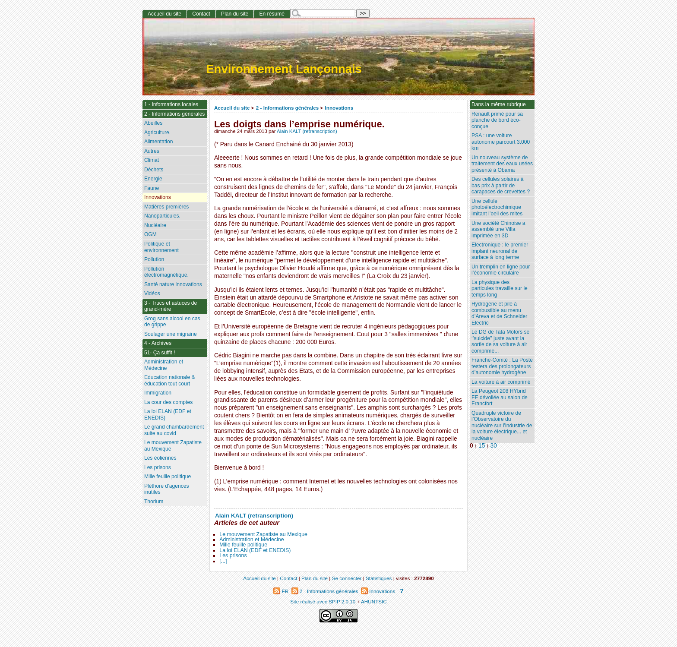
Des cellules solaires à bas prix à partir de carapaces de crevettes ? (500, 185)
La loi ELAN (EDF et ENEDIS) (255, 550)
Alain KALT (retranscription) (307, 131)
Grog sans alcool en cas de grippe (172, 322)
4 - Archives (157, 343)
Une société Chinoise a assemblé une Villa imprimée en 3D (498, 229)
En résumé (271, 14)
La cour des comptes (168, 402)
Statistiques (379, 578)
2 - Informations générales (287, 107)
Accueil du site (232, 107)
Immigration (157, 393)
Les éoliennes (160, 458)
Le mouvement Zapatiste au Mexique (263, 534)
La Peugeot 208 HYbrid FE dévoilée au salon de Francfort (499, 397)
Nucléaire (155, 225)
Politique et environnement (161, 247)
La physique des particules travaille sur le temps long (499, 288)
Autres (151, 151)
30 (493, 445)
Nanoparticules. (162, 216)
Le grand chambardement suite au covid (174, 430)
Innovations (339, 107)
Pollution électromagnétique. (166, 272)
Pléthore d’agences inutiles (166, 489)
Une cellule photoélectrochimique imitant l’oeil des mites (496, 207)
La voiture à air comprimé (500, 382)
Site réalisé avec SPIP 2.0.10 (322, 601)
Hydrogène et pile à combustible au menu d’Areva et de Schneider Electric (499, 313)
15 (481, 445)
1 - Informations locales (171, 104)
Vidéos (152, 293)
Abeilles (153, 123)
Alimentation (158, 142)
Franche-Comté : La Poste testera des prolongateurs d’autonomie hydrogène (502, 366)
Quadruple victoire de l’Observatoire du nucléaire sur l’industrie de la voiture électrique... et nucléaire (501, 425)
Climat (151, 160)
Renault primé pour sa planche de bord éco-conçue (497, 120)
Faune (151, 188)
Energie (153, 179)
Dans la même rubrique (498, 104)
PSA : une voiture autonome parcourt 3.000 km (500, 142)
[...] (223, 561)
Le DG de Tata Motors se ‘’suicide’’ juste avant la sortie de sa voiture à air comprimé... (500, 341)
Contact (201, 14)
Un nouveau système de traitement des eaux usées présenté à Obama (502, 164)
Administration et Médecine (251, 540)
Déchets (153, 170)
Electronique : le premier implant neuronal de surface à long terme (499, 251)
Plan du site (234, 14)
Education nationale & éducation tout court (169, 380)
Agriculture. (157, 132)
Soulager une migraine (170, 334)
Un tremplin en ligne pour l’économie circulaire (500, 270)
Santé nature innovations (173, 284)
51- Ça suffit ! (159, 353)
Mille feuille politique (243, 545)
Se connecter (347, 578)
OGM (150, 234)
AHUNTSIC (374, 601)
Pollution (154, 259)
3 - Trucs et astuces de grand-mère (170, 306)
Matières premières (166, 207)
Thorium (153, 502)
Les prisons (233, 555)
